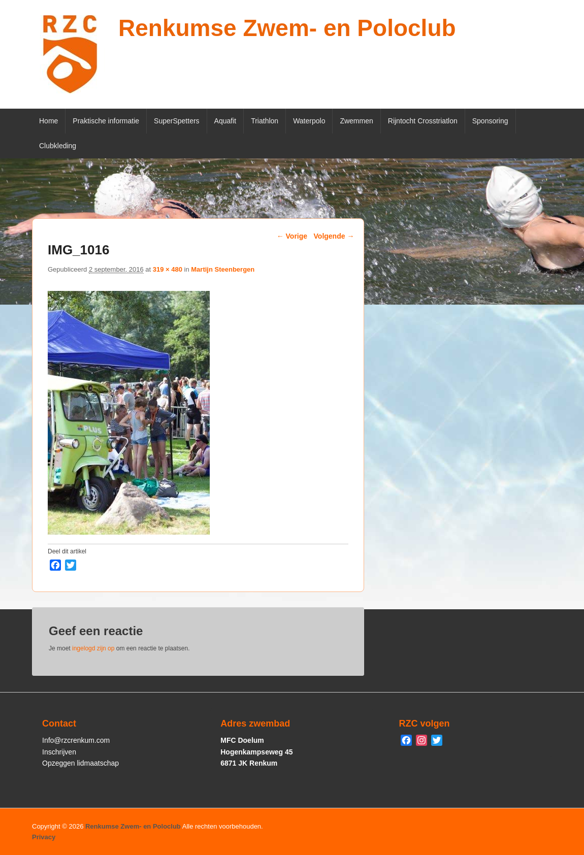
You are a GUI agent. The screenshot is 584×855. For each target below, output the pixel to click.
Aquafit (225, 121)
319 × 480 (167, 269)
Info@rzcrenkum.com (76, 740)
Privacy (43, 837)
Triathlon (264, 121)
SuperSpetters (177, 121)
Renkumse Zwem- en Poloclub (287, 28)
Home (48, 121)
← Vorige (292, 236)
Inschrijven (59, 752)
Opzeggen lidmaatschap (80, 763)
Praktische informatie (106, 121)
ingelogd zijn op (93, 648)
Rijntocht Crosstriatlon (423, 121)
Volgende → (334, 236)
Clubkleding (57, 146)
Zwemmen (356, 121)
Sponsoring (490, 121)
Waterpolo (309, 121)
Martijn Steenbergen (222, 269)
